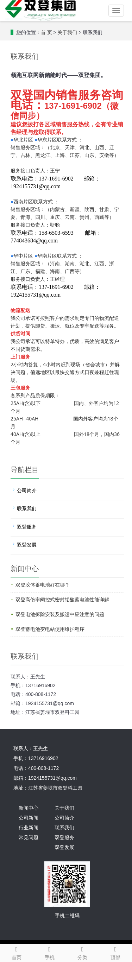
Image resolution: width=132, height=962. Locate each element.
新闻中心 (28, 808)
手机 (49, 952)
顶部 (115, 952)
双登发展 (27, 545)
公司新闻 (28, 818)
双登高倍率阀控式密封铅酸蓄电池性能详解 (62, 599)
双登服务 (27, 527)
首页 (16, 952)
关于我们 (67, 32)
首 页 (46, 32)
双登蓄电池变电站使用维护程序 (49, 629)
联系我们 (27, 508)
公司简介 (27, 490)
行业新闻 (28, 827)
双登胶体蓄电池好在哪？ (42, 585)
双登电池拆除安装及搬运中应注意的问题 (59, 614)
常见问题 (28, 837)
